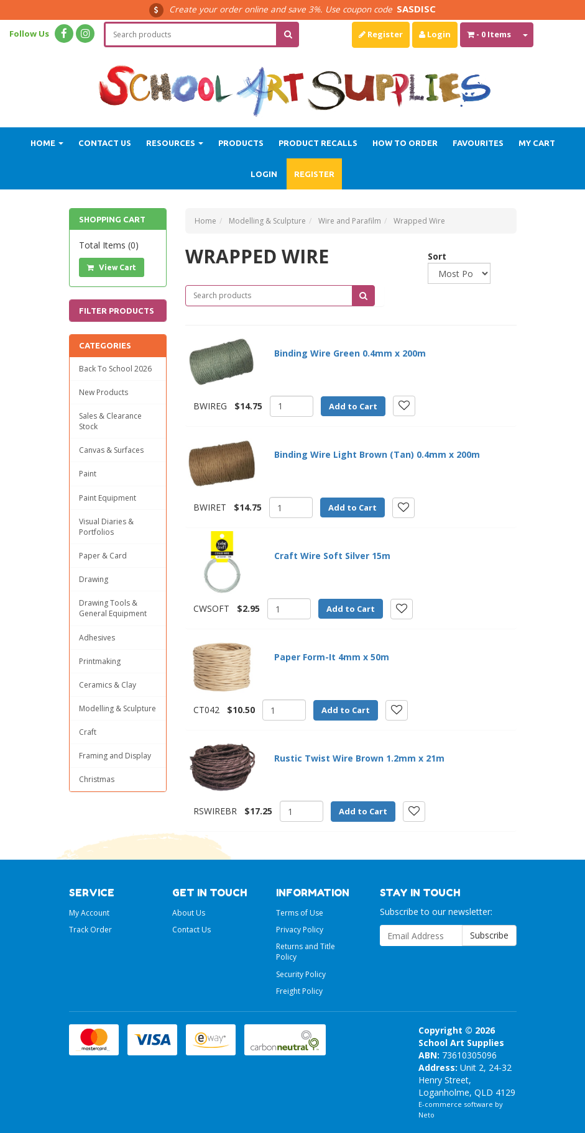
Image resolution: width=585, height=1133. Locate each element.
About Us (188, 913)
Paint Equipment (107, 498)
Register (381, 34)
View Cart (111, 267)
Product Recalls (318, 143)
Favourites (478, 143)
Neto (426, 1114)
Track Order (90, 929)
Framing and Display (115, 755)
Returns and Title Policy (305, 951)
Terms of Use (299, 913)
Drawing (93, 579)
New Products (103, 392)
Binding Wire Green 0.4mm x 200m (350, 353)
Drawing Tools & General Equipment (113, 608)
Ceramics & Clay (107, 685)
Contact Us (104, 143)
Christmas (96, 779)
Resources (174, 143)
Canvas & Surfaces (111, 450)
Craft (87, 732)
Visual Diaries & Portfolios (106, 526)
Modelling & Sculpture (117, 708)
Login (435, 34)
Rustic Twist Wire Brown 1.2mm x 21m (359, 758)
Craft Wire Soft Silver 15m (332, 556)
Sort (432, 256)
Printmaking (100, 661)
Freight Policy (299, 991)
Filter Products (116, 310)
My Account (89, 913)
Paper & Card (103, 555)
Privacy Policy (299, 929)
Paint (87, 473)
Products (241, 143)
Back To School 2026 (115, 368)
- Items (489, 34)
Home (46, 143)
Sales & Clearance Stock (110, 421)
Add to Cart (353, 406)
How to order (405, 143)
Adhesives (97, 637)
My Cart (536, 143)
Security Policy (301, 974)
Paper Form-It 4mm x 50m (331, 657)
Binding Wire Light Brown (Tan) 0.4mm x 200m (377, 454)
